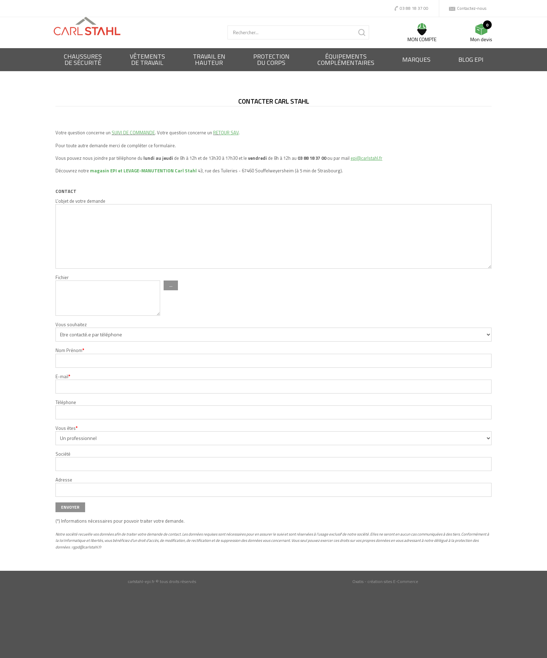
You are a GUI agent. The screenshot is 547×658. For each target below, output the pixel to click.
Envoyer (70, 507)
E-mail (62, 376)
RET (217, 132)
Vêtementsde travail (147, 59)
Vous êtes (66, 428)
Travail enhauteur (209, 59)
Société (62, 454)
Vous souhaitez (71, 324)
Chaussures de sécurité (83, 59)
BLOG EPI (471, 59)
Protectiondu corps (271, 59)
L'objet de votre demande (80, 201)
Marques (416, 59)
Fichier (62, 277)
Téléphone (65, 402)
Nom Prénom (69, 350)
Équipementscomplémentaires (345, 59)
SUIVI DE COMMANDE (133, 132)
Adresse (63, 480)
